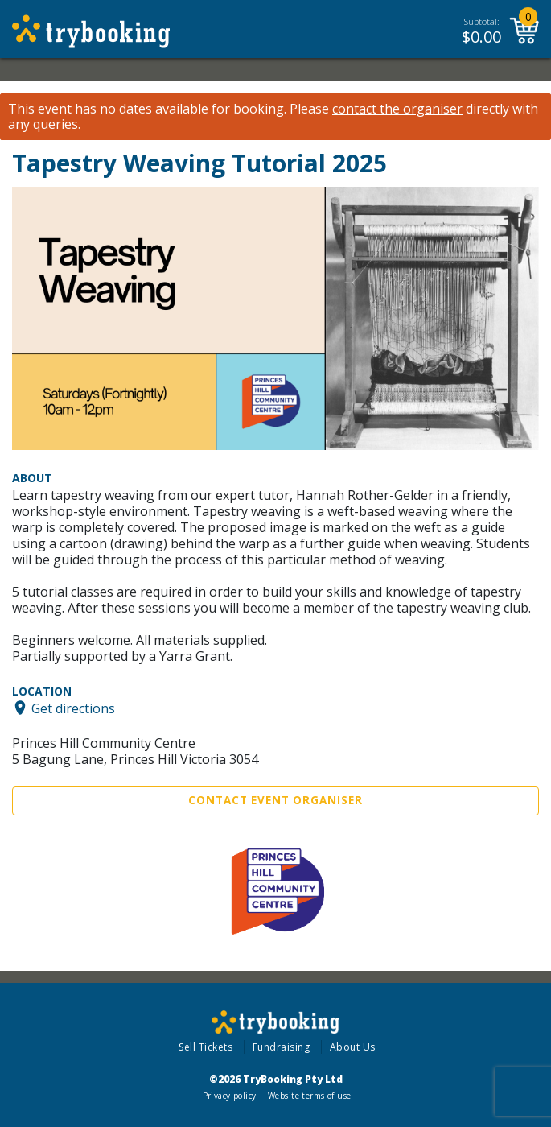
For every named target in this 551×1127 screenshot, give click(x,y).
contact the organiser (397, 109)
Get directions (73, 707)
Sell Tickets (205, 1047)
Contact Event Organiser (275, 800)
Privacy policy (230, 1095)
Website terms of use (309, 1095)
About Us (353, 1047)
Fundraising (281, 1047)
